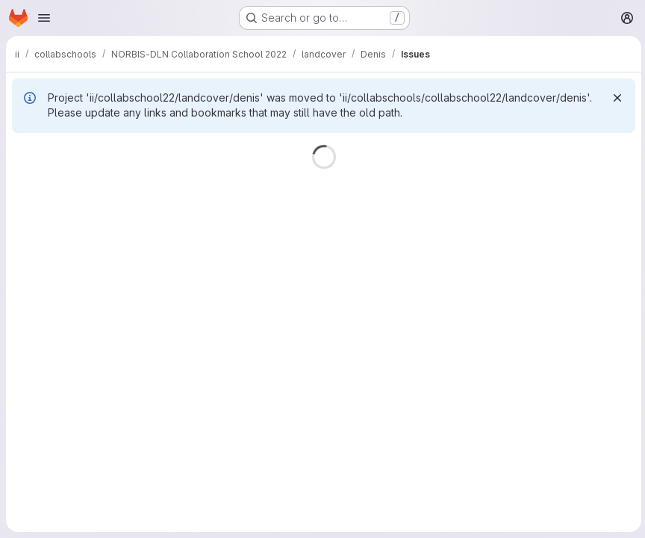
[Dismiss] (615, 98)
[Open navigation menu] (44, 18)
